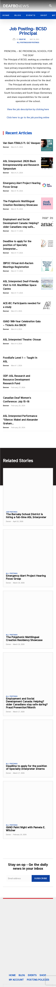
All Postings (22, 42)
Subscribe (40, 878)
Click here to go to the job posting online (28, 117)
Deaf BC (22, 39)
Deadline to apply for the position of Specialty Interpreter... (17, 245)
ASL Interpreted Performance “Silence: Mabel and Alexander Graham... (20, 419)
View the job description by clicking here (28, 109)
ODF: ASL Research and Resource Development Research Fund (16, 379)
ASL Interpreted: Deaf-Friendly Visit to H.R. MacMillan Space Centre (20, 285)
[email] (19, 878)
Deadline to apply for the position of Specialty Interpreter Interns (26, 767)
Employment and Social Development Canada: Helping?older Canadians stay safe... (21, 223)
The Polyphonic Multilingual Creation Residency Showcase (24, 638)
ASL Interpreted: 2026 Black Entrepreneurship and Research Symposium (21, 165)
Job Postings (33, 42)
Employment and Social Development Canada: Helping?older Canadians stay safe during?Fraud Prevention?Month (27, 703)
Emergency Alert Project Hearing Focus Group (26, 577)
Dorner (6, 147)
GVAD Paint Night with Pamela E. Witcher (25, 829)
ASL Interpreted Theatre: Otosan (22, 339)
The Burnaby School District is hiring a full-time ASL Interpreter (26, 516)
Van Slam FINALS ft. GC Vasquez (21, 143)
